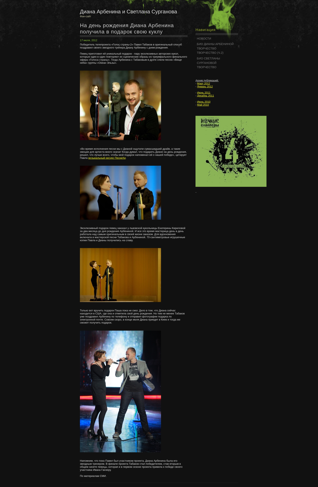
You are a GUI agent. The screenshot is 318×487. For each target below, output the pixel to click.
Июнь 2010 (204, 101)
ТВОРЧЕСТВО (206, 48)
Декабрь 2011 (205, 95)
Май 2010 (203, 104)
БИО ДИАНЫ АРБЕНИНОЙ (215, 44)
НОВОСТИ (204, 38)
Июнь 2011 (204, 92)
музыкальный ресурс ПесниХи (107, 157)
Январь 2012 (205, 86)
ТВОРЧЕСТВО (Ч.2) (210, 52)
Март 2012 (203, 83)
